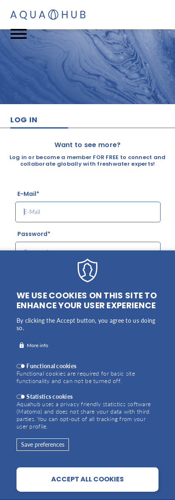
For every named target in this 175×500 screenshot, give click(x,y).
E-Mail (26, 194)
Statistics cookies (49, 412)
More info (37, 361)
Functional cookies (51, 382)
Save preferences (42, 460)
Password (32, 234)
